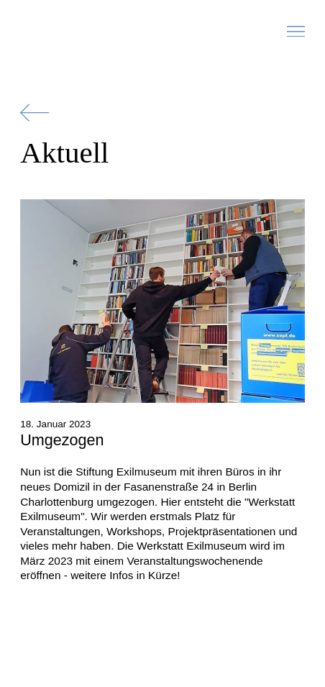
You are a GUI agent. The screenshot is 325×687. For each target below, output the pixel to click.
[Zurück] (34, 112)
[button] (296, 35)
